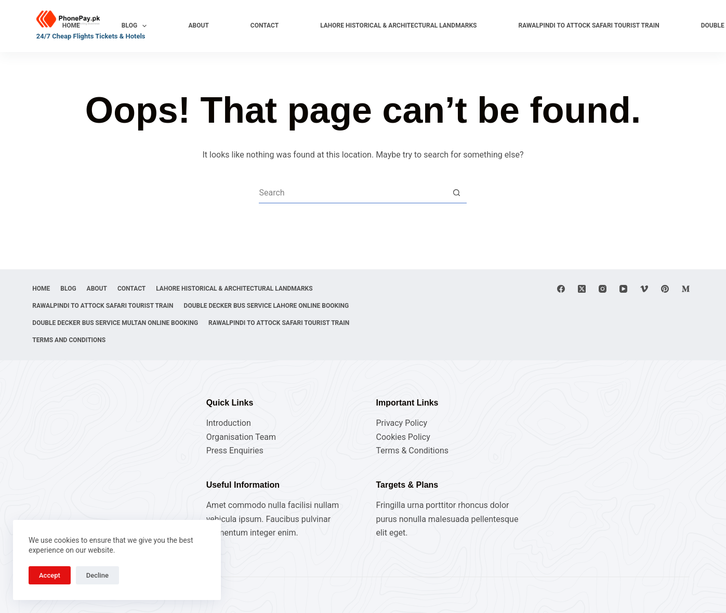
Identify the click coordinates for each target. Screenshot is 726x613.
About (198, 25)
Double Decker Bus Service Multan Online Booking (119, 323)
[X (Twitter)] (582, 254)
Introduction (228, 423)
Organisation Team (241, 437)
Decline (97, 575)
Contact (264, 25)
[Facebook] (561, 254)
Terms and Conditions (232, 340)
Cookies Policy (403, 437)
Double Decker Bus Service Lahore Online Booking (119, 305)
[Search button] (456, 192)
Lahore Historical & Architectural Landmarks (398, 25)
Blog (136, 26)
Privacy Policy (401, 423)
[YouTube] (623, 254)
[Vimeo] (644, 254)
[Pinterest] (665, 254)
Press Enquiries (234, 450)
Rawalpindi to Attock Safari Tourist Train (589, 25)
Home (71, 25)
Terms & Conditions (412, 450)
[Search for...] (352, 192)
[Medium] (686, 254)
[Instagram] (602, 254)
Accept (49, 575)
